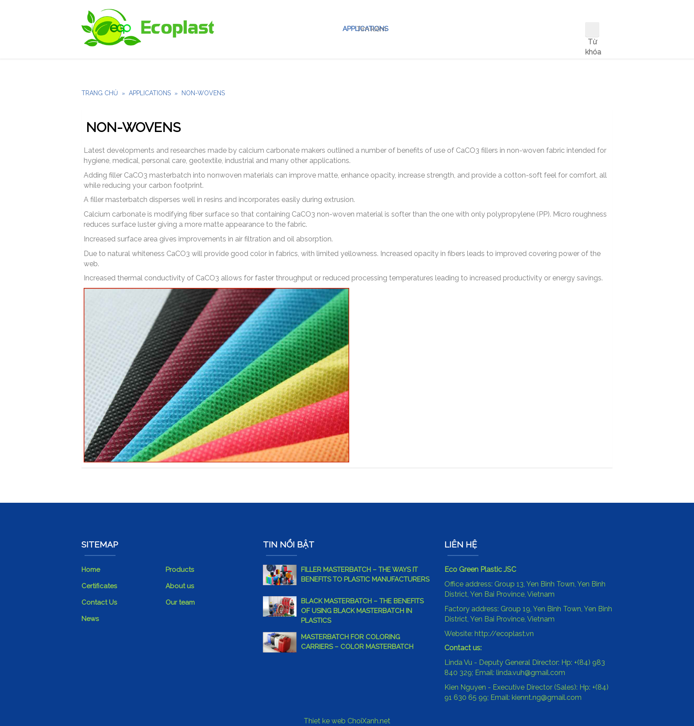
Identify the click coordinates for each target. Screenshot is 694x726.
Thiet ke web (325, 721)
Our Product (300, 29)
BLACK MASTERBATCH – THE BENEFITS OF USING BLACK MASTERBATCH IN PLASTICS (362, 611)
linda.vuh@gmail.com (530, 672)
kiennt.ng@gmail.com (547, 697)
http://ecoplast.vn (504, 633)
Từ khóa (592, 47)
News (90, 619)
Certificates (99, 586)
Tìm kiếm (592, 29)
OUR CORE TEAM (484, 29)
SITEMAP (99, 544)
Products (180, 570)
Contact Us (550, 29)
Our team (180, 602)
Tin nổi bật (288, 544)
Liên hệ (460, 544)
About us (423, 29)
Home (248, 29)
